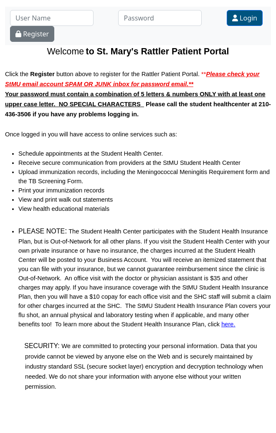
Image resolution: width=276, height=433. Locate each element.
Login (244, 18)
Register (32, 33)
